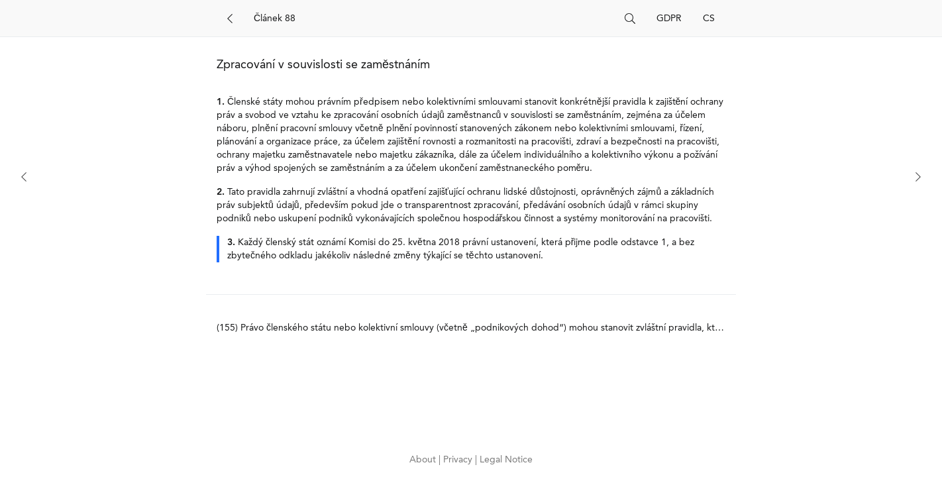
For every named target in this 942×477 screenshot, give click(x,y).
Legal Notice (506, 459)
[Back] (230, 18)
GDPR (669, 18)
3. (231, 242)
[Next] (918, 177)
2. (221, 192)
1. (221, 102)
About (424, 459)
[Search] (434, 18)
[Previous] (24, 177)
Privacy (459, 459)
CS (709, 18)
